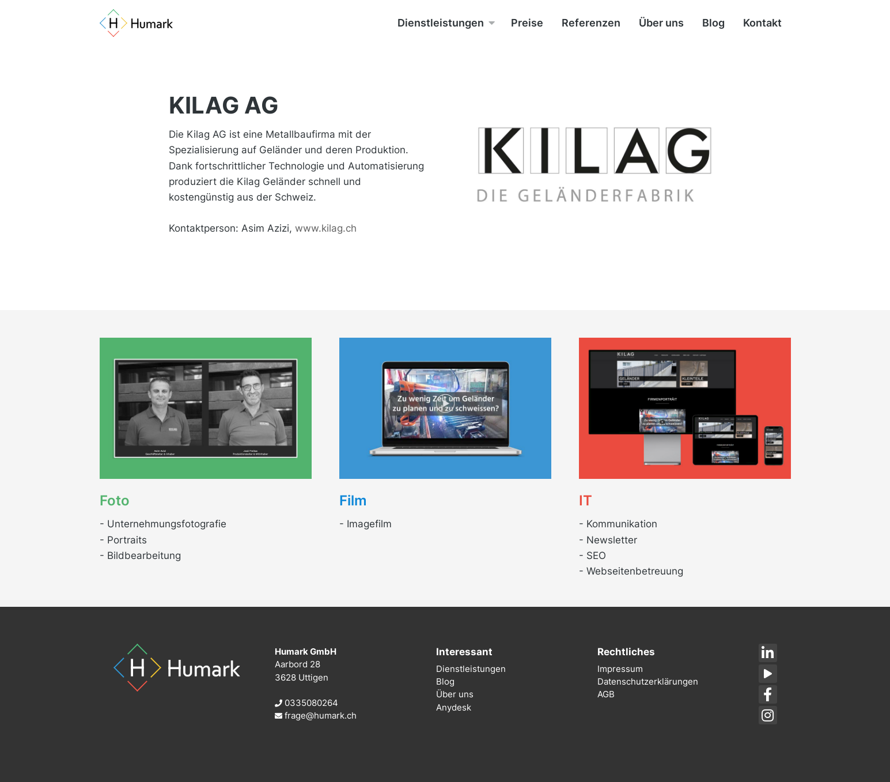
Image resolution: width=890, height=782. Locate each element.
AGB (606, 694)
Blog (445, 681)
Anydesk (453, 707)
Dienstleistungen (471, 668)
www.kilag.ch (326, 228)
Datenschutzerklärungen (647, 681)
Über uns (455, 694)
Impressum (620, 668)
